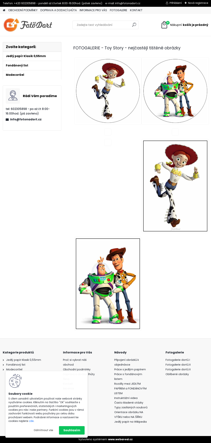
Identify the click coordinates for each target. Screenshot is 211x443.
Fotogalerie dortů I (178, 360)
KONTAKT (136, 10)
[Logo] (28, 25)
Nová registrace (198, 3)
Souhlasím (71, 430)
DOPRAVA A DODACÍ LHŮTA (58, 10)
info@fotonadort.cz (26, 119)
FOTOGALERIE (118, 10)
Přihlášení (176, 3)
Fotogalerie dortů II (178, 364)
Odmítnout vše (43, 430)
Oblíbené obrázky (177, 374)
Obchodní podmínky (76, 369)
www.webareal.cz (120, 439)
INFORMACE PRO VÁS (93, 10)
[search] (134, 26)
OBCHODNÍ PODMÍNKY (23, 10)
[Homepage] (4, 10)
